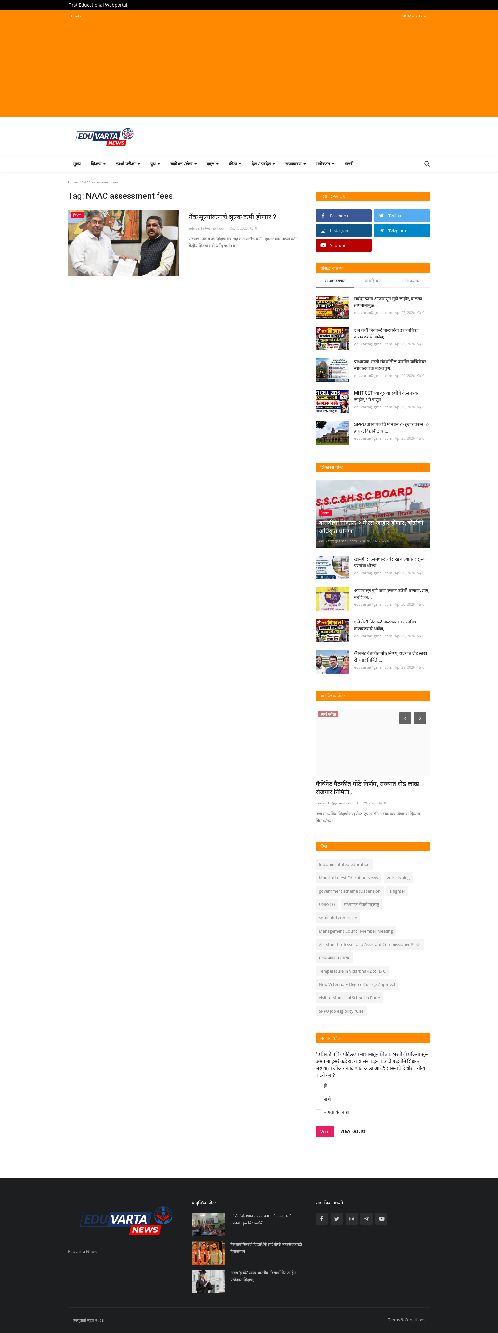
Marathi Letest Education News (348, 878)
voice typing (398, 878)
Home (73, 182)
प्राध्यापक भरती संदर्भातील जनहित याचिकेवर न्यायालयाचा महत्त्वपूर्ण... (390, 365)
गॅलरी (349, 164)
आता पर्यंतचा (410, 280)
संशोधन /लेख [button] (183, 164)
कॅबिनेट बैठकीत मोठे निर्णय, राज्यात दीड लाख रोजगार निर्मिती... (390, 657)
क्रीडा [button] (235, 164)
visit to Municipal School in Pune (349, 998)
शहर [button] (213, 164)
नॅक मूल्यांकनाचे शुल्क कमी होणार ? (234, 217)
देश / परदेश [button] (263, 164)
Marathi (414, 16)
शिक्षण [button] (98, 164)
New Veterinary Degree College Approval (357, 984)
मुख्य (77, 164)
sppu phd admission (338, 918)
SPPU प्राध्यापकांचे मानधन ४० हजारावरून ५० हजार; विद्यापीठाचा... (391, 428)
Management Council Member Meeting (356, 931)
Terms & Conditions (406, 1320)
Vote (325, 1132)
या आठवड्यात (334, 280)
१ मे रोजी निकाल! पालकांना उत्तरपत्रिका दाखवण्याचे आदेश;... (386, 333)
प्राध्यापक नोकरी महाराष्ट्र (361, 904)
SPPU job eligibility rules (341, 1011)
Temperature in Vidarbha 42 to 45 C (352, 971)
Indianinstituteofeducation (344, 864)
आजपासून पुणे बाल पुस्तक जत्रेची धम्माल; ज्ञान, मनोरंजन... (391, 594)
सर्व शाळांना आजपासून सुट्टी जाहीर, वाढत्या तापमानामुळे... (388, 302)
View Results (353, 1131)
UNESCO (327, 904)
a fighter (397, 891)
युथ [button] (155, 164)
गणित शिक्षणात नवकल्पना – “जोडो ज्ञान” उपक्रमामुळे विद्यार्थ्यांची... (260, 1219)
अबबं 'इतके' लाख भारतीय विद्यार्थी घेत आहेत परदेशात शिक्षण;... (263, 1276)
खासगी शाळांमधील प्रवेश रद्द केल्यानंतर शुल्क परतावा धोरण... (390, 562)
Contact (78, 16)
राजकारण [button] (295, 164)
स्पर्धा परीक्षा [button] (128, 164)
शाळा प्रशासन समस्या (334, 958)
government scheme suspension (349, 891)
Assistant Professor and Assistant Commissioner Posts (370, 944)
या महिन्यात (372, 280)
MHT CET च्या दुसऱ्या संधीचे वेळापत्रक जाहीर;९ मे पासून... (386, 396)
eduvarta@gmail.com (208, 228)
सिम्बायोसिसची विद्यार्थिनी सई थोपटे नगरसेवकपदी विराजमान (266, 1248)
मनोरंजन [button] (325, 164)
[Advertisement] (249, 68)
